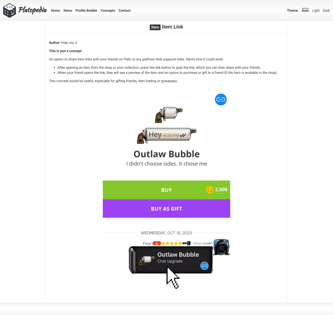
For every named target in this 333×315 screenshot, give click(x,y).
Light (316, 11)
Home (55, 11)
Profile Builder (86, 11)
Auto (305, 11)
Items (67, 11)
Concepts (108, 11)
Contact (124, 11)
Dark (326, 11)
